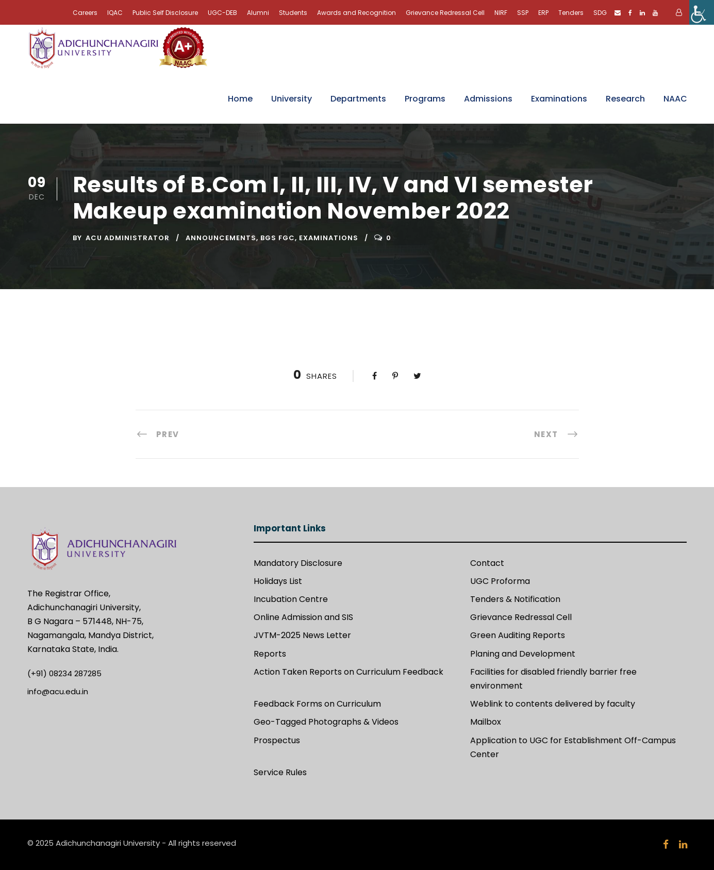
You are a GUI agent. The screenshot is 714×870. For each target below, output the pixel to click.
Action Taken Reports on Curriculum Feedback (348, 672)
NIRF (500, 12)
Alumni (258, 12)
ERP (543, 12)
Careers (85, 12)
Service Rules (280, 772)
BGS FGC (277, 238)
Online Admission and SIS (303, 617)
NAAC (675, 99)
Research (625, 99)
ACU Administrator (128, 238)
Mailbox (485, 722)
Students (293, 12)
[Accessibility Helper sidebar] (701, 12)
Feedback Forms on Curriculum (317, 704)
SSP (522, 12)
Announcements (221, 238)
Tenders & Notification (515, 599)
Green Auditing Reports (517, 635)
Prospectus (277, 740)
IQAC (115, 12)
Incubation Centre (291, 599)
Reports (270, 654)
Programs (425, 99)
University (291, 99)
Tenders (571, 12)
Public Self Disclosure (165, 12)
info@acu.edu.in (57, 691)
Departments (358, 99)
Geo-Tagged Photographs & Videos (326, 722)
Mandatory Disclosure (298, 563)
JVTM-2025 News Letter (302, 635)
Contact (487, 563)
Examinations (559, 99)
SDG (600, 12)
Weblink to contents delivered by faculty (552, 704)
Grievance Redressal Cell (445, 12)
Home (240, 99)
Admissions (488, 99)
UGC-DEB (222, 12)
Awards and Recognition (356, 12)
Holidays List (278, 581)
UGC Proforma (500, 581)
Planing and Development (522, 654)
